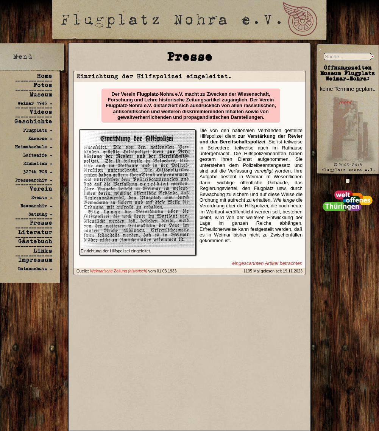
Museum (41, 94)
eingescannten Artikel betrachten (267, 263)
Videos (41, 112)
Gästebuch (35, 241)
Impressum (35, 260)
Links (42, 251)
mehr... (347, 103)
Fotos (42, 85)
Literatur (35, 232)
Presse (41, 223)
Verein (41, 189)
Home (44, 76)
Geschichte (33, 121)
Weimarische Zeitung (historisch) (118, 271)
